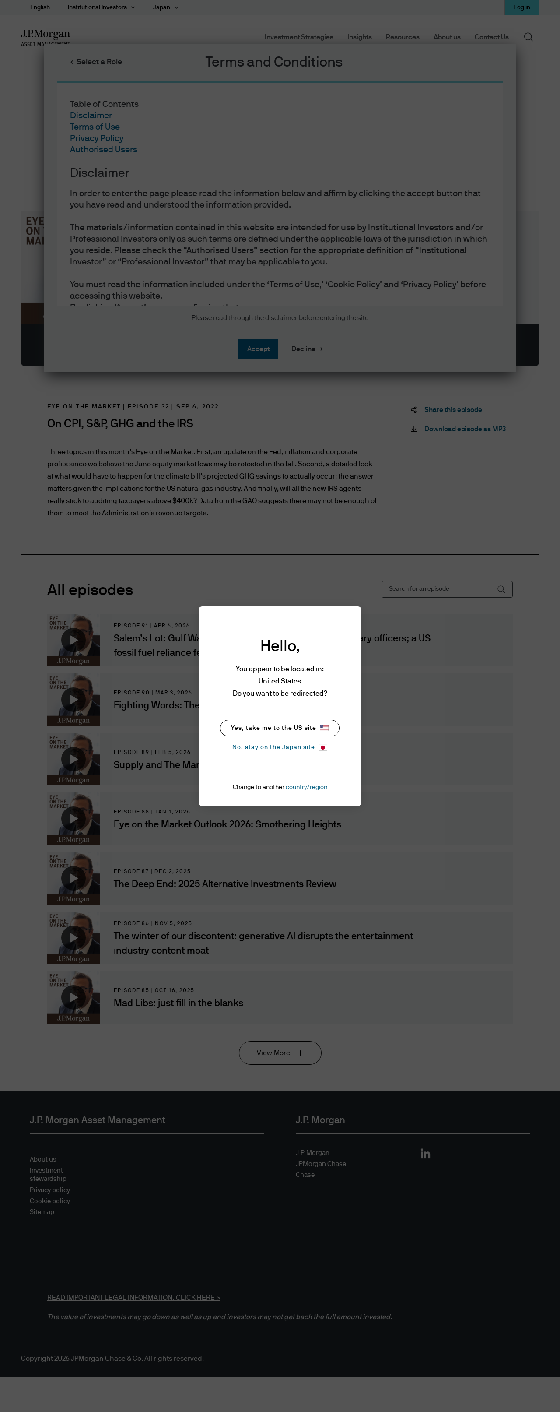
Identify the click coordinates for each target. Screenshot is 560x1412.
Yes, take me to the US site (280, 728)
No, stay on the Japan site (279, 747)
